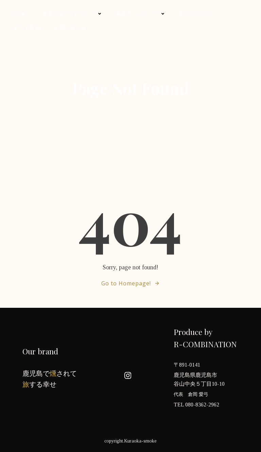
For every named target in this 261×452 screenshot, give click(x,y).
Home (21, 14)
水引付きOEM (195, 14)
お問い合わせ (70, 27)
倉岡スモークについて (72, 14)
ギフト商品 (27, 27)
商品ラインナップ (141, 14)
